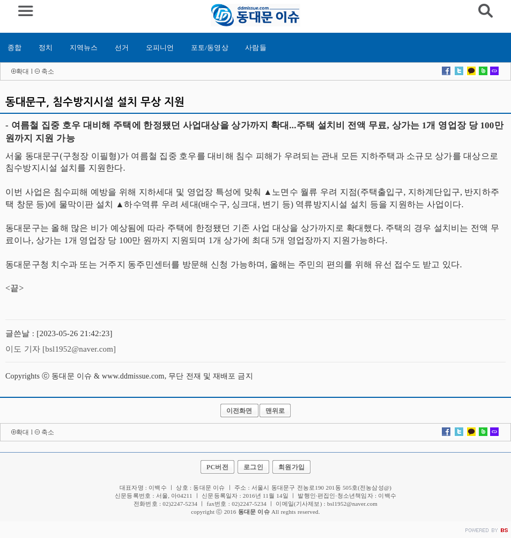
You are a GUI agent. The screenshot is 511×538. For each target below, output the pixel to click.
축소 (47, 71)
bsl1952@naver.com (352, 503)
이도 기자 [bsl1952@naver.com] (60, 349)
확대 (22, 71)
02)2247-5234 (249, 503)
